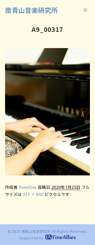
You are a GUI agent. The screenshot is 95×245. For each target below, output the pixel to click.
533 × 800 (33, 194)
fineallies (28, 187)
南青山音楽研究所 (31, 10)
